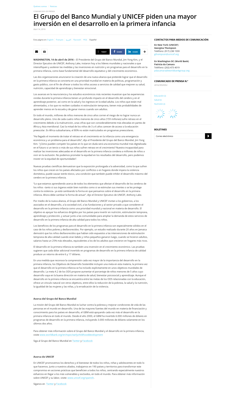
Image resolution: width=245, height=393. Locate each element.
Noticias (53, 6)
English (50, 39)
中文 (85, 39)
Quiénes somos (40, 6)
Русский (77, 39)
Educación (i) (160, 95)
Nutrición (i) (159, 103)
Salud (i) (158, 99)
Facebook (87, 340)
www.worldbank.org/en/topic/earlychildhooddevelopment (71, 334)
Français (59, 39)
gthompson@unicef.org (166, 54)
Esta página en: (40, 39)
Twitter (76, 340)
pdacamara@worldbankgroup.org (172, 70)
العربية (68, 39)
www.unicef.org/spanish (81, 377)
